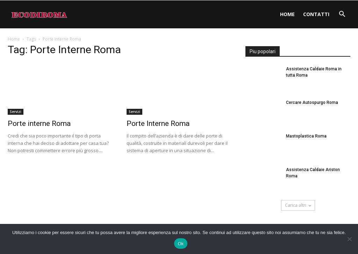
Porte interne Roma (39, 123)
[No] (349, 238)
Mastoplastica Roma (306, 136)
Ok (181, 243)
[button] (342, 15)
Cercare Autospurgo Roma (312, 102)
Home (287, 14)
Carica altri (298, 205)
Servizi (15, 111)
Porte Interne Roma (158, 123)
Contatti (316, 14)
